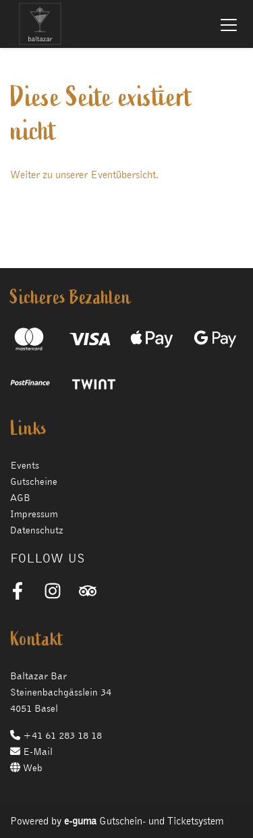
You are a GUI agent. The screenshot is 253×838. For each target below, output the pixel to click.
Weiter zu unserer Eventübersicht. (84, 174)
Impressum (34, 514)
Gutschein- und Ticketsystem (143, 820)
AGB (20, 498)
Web (26, 768)
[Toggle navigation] (229, 24)
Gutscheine (33, 481)
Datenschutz (36, 530)
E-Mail (31, 751)
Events (24, 465)
